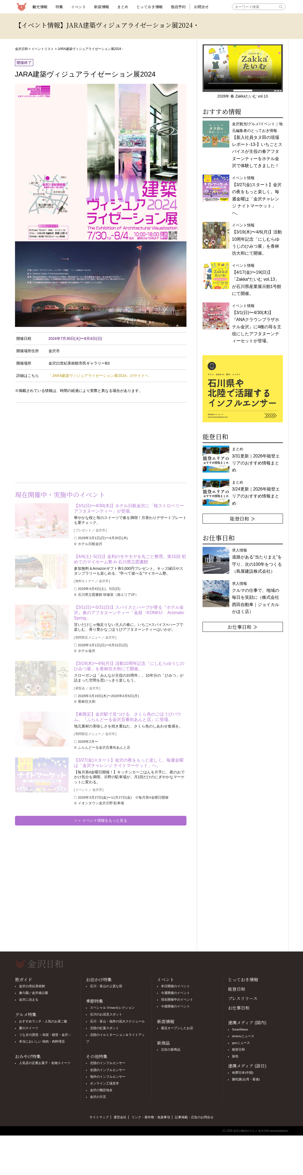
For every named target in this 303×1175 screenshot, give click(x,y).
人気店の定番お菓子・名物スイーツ (44, 1063)
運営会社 (120, 1117)
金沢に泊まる (28, 999)
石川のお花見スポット (106, 1014)
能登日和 (236, 989)
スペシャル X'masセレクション (112, 1007)
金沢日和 (21, 49)
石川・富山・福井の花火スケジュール (117, 1021)
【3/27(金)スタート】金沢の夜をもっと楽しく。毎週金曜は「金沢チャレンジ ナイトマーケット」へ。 (129, 763)
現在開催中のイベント (177, 999)
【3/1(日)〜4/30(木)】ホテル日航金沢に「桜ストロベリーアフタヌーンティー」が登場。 (129, 508)
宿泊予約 (178, 6)
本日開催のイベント (175, 986)
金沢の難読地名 (101, 1090)
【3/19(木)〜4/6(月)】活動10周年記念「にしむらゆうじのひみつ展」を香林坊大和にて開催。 (129, 666)
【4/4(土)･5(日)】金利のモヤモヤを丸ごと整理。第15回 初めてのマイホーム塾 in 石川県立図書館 (130, 559)
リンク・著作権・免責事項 (151, 1117)
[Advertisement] (58, 441)
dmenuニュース (243, 1036)
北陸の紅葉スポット (104, 1028)
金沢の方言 (98, 1096)
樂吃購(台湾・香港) (246, 1079)
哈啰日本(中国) (242, 1072)
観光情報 (39, 6)
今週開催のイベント (175, 992)
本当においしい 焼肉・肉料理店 (42, 1041)
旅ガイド (23, 979)
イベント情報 (257, 239)
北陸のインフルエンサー (107, 1063)
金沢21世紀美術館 (32, 986)
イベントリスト (42, 49)
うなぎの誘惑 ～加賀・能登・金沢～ (45, 1034)
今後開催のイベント (175, 1006)
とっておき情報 (149, 6)
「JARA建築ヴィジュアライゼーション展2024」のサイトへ (98, 375)
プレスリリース (242, 998)
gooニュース (241, 1042)
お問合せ (201, 6)
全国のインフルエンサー (107, 1070)
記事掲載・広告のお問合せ (194, 1117)
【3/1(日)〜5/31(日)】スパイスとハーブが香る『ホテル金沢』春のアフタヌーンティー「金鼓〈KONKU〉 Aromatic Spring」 (129, 612)
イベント (78, 6)
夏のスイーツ (28, 1028)
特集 (59, 6)
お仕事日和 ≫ (242, 626)
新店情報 (101, 6)
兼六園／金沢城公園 (33, 992)
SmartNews (240, 1029)
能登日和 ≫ (242, 518)
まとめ (122, 6)
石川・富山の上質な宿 (106, 986)
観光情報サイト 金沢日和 (21, 6)
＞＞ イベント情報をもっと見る (101, 820)
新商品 (163, 1043)
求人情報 (255, 597)
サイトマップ (99, 1117)
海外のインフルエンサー (107, 1076)
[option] (243, 388)
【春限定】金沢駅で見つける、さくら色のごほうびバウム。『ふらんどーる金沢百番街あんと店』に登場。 (127, 717)
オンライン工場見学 (104, 1083)
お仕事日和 (238, 1008)
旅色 (235, 1056)
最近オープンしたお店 (177, 1028)
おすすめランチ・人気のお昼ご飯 (43, 1021)
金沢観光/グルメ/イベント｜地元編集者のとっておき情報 (257, 145)
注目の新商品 (170, 1049)
